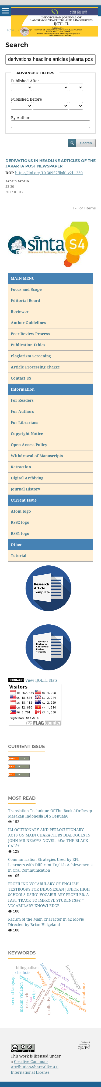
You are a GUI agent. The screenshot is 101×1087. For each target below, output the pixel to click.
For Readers (22, 400)
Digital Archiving (27, 477)
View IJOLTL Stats (41, 680)
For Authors (22, 411)
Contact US (21, 378)
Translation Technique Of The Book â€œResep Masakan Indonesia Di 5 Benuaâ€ (50, 813)
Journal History (25, 489)
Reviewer (20, 311)
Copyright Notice (27, 433)
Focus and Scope (26, 289)
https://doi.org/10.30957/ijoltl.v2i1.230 (49, 172)
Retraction (21, 466)
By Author (20, 117)
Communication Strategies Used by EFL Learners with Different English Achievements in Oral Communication (50, 865)
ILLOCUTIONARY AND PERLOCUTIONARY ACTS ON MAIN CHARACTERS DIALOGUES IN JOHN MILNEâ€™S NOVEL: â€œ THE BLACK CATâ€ (49, 837)
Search (86, 143)
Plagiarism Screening (31, 355)
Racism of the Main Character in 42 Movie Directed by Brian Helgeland (46, 922)
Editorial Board (25, 300)
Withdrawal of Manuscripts (37, 455)
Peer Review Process (30, 333)
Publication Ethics (28, 344)
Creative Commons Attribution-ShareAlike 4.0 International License (34, 1067)
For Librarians (24, 422)
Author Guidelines (28, 322)
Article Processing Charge (36, 367)
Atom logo (21, 511)
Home (11, 30)
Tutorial (19, 555)
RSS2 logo (20, 522)
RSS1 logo (20, 533)
